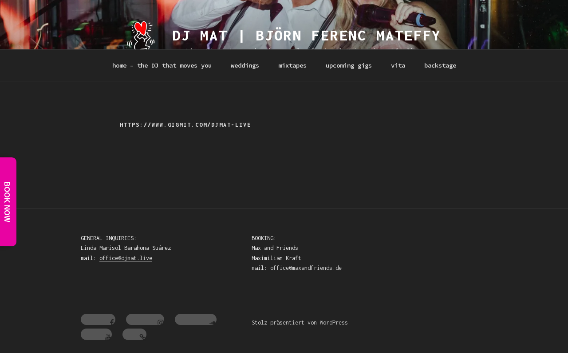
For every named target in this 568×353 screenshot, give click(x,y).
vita (398, 65)
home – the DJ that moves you (162, 65)
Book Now (7, 202)
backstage (440, 65)
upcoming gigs (349, 65)
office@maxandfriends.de (306, 268)
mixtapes (292, 65)
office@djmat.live (125, 258)
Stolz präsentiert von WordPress (300, 322)
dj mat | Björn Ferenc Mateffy (307, 35)
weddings (245, 65)
